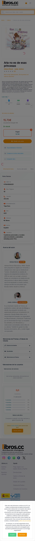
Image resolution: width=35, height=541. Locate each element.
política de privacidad (25, 520)
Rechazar (22, 534)
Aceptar (12, 534)
